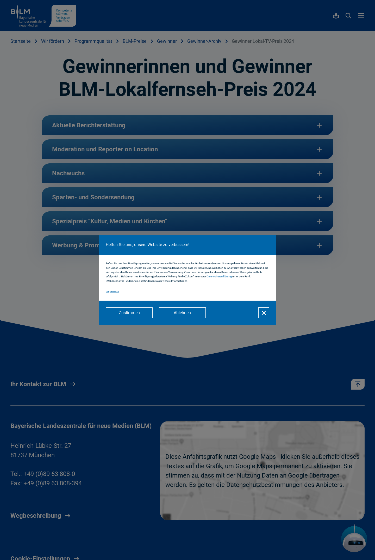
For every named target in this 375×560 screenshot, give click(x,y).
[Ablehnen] (182, 312)
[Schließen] (263, 312)
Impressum (112, 291)
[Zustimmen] (129, 312)
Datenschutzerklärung (219, 276)
